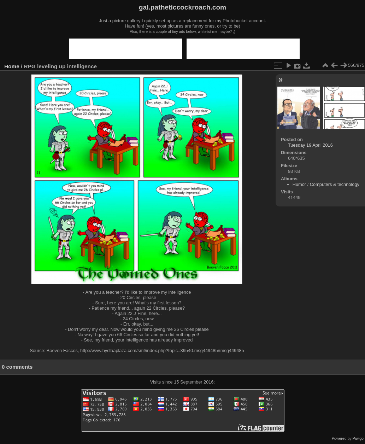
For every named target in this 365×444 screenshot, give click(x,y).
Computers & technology (334, 184)
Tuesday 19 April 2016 (310, 145)
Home (11, 66)
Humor (299, 184)
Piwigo (358, 438)
